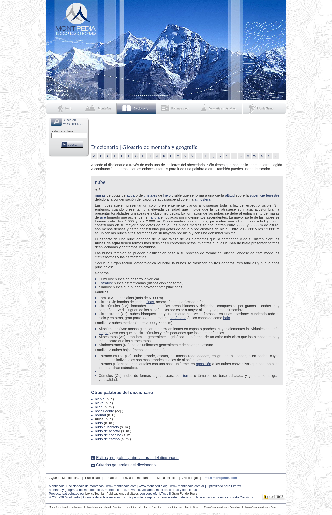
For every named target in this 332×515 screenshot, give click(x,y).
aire (103, 217)
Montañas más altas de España (104, 507)
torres (187, 376)
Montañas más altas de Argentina (144, 507)
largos (103, 333)
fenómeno (178, 318)
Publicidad (92, 478)
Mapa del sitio (166, 478)
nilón (98, 407)
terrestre (272, 195)
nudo (99, 423)
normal (100, 415)
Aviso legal (190, 478)
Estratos (105, 283)
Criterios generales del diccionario (126, 465)
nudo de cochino (108, 435)
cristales (150, 195)
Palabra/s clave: (62, 131)
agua (131, 195)
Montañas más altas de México (65, 507)
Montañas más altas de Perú (260, 507)
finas (150, 302)
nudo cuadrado (107, 427)
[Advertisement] (69, 232)
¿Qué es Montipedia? (64, 478)
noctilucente (104, 411)
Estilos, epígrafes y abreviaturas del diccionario (137, 458)
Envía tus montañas (137, 478)
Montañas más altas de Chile (183, 507)
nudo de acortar (107, 431)
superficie (257, 195)
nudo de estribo (107, 439)
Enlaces (111, 478)
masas (100, 195)
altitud (230, 195)
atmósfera (202, 199)
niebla (99, 399)
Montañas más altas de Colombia (222, 507)
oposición (203, 364)
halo (226, 318)
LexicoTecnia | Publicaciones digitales (112, 493)
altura (155, 217)
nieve (99, 403)
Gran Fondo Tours (184, 493)
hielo (167, 195)
